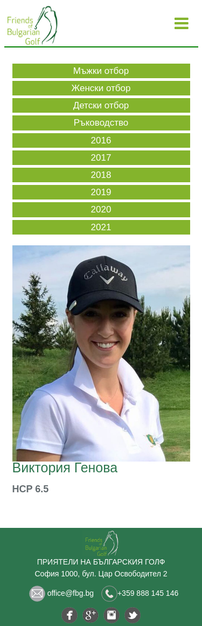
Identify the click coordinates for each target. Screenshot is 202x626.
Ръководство (101, 123)
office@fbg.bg (61, 593)
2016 (101, 140)
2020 (101, 209)
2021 (101, 227)
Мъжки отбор (101, 71)
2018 (101, 175)
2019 (101, 192)
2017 (101, 158)
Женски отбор (100, 88)
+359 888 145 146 (139, 593)
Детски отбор (101, 105)
